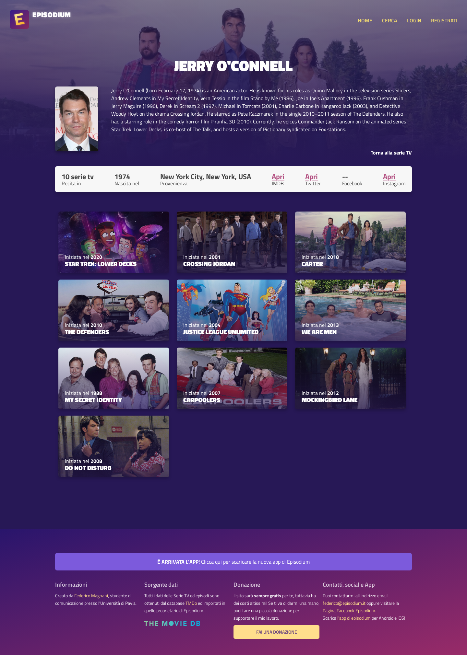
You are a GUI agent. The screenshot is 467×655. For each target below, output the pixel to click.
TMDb (191, 603)
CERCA (389, 20)
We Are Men (319, 332)
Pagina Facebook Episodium (349, 610)
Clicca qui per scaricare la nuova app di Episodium (233, 562)
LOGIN (414, 20)
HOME (365, 20)
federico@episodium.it (344, 603)
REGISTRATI (444, 20)
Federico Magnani (91, 595)
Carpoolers (201, 400)
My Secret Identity (93, 400)
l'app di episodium (354, 618)
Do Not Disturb (88, 468)
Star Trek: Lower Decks (101, 264)
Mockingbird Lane (329, 400)
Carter (312, 264)
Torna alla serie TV (391, 152)
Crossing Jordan (209, 264)
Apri (278, 176)
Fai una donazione (276, 632)
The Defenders (87, 332)
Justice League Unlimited (220, 332)
